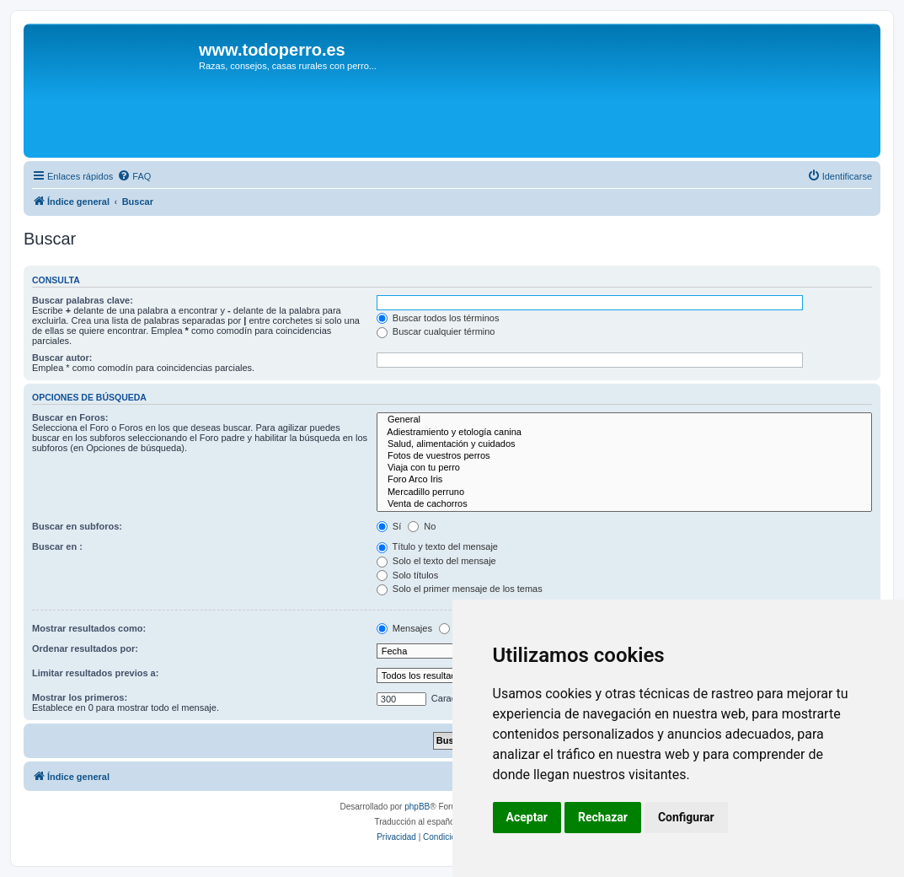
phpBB (417, 806)
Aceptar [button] (527, 817)
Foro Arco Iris (624, 480)
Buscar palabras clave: (82, 300)
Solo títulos (407, 575)
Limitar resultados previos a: (95, 673)
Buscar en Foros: (70, 417)
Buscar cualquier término (436, 331)
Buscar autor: (62, 357)
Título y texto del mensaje (437, 546)
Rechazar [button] (603, 817)
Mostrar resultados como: (89, 628)
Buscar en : (57, 546)
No (422, 526)
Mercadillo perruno (624, 492)
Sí (389, 526)
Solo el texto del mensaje (436, 561)
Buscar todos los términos (438, 318)
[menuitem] (134, 176)
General (624, 420)
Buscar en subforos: (77, 526)
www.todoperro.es (272, 49)
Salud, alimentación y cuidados (624, 444)
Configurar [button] (686, 817)
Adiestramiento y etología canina (624, 432)
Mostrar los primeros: (79, 697)
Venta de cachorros (624, 504)
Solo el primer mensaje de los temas (460, 589)
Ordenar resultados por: (85, 648)
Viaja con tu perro (624, 468)
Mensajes (404, 628)
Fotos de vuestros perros (624, 456)
